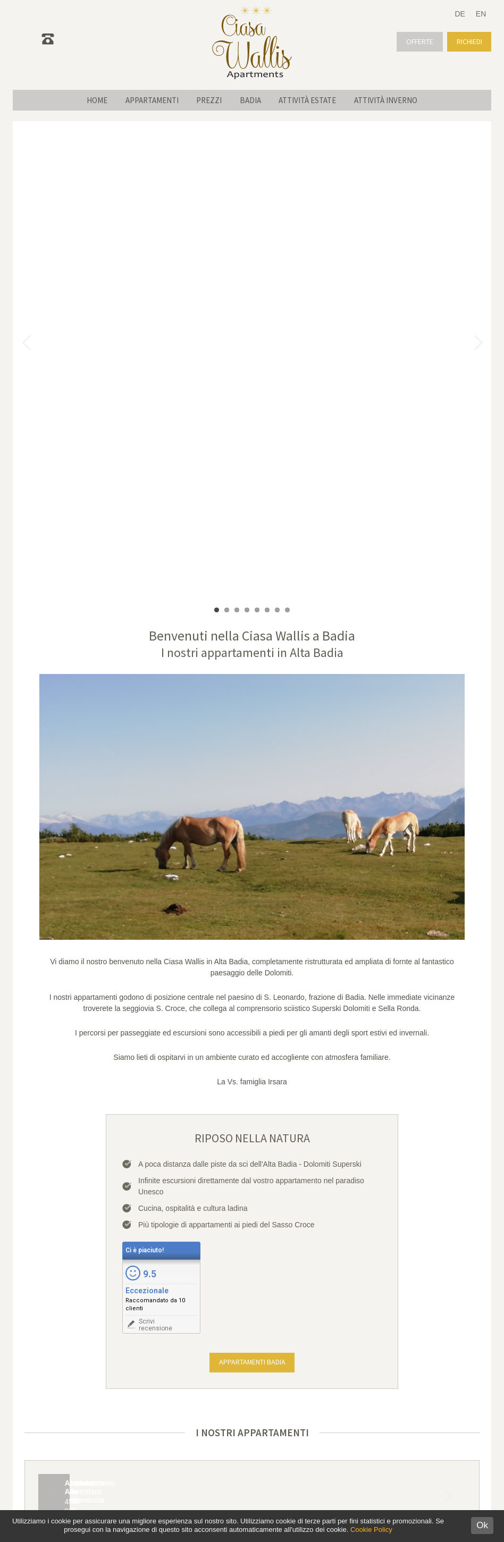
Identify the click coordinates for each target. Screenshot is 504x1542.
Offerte (418, 41)
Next (447, 1070)
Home (87, 100)
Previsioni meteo (359, 1405)
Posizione (359, 1422)
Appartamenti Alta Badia (359, 1372)
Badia (252, 100)
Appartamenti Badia (252, 883)
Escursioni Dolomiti (359, 1389)
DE (460, 14)
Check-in (74, 1249)
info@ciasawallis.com (157, 1406)
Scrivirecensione (155, 846)
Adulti (342, 1249)
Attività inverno (395, 100)
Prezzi (207, 100)
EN (481, 14)
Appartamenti (146, 100)
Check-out (211, 1249)
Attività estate (313, 100)
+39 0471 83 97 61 (162, 1395)
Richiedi (469, 41)
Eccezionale (147, 812)
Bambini (400, 1249)
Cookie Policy (371, 1529)
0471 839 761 (81, 44)
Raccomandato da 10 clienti (155, 825)
